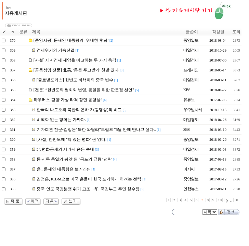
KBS (186, 89)
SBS (186, 129)
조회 (236, 31)
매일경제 (190, 50)
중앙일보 (190, 40)
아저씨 (189, 169)
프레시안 (190, 70)
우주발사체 (192, 109)
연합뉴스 (190, 189)
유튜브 (189, 99)
